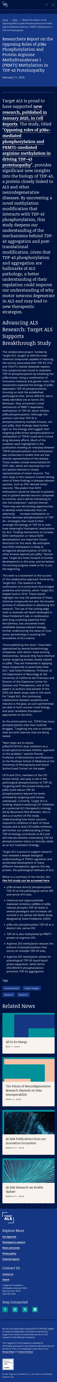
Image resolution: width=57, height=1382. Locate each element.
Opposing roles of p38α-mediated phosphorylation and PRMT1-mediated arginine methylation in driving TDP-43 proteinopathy (26, 147)
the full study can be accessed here (25, 880)
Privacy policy (9, 1253)
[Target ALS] (5, 6)
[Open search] (46, 5)
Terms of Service (25, 1352)
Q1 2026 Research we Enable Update (24, 1189)
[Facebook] (5, 1310)
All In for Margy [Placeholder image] (16, 1042)
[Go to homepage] (8, 1227)
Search (5, 1279)
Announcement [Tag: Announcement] (12, 988)
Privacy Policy (8, 1352)
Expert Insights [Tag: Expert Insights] (32, 988)
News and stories (11, 1247)
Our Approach (9, 1236)
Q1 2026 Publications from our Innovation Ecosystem (26, 1141)
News (15, 20)
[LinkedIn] (35, 1310)
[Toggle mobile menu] (53, 5)
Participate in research (13, 1242)
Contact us (7, 1274)
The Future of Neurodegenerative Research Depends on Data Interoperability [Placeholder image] (28, 1090)
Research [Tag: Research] (9, 994)
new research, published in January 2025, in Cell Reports (24, 115)
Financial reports (10, 1259)
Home (5, 20)
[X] (25, 1310)
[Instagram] (15, 1310)
